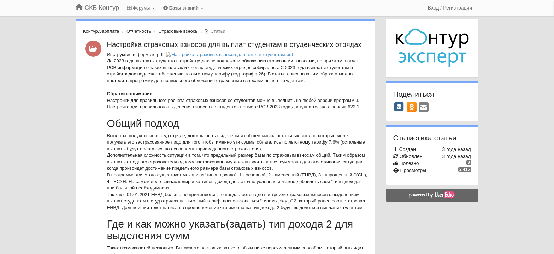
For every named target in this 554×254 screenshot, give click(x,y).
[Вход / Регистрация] (450, 8)
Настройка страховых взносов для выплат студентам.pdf (232, 54)
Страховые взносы (178, 31)
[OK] (412, 107)
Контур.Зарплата (101, 31)
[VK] (399, 107)
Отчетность (138, 31)
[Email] (424, 108)
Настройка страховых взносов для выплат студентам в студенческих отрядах (234, 44)
